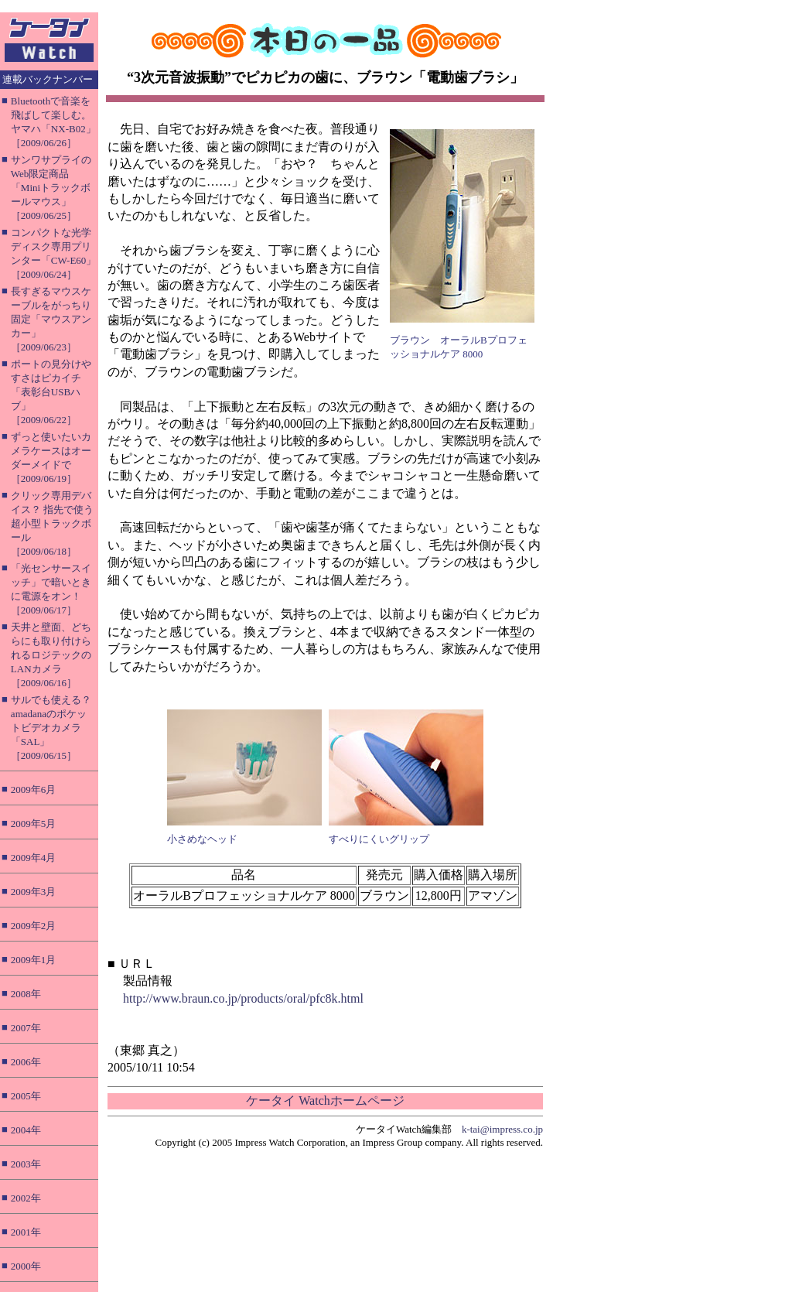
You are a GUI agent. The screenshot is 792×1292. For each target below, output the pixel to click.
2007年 (26, 1028)
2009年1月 (33, 960)
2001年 (26, 1232)
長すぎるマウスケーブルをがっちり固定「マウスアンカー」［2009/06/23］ (51, 319)
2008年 (26, 994)
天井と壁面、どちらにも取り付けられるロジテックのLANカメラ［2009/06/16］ (51, 655)
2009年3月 (33, 891)
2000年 (26, 1266)
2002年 (26, 1198)
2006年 (26, 1062)
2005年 (26, 1096)
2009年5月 (33, 823)
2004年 (26, 1130)
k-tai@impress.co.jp (502, 1129)
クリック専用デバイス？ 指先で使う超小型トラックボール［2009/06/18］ (52, 523)
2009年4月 (33, 857)
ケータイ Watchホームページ (325, 1100)
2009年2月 (33, 925)
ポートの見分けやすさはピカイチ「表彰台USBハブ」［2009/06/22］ (51, 392)
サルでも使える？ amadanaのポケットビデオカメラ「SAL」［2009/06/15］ (51, 727)
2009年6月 (33, 789)
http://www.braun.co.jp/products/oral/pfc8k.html (243, 998)
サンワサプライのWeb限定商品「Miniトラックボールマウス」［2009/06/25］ (51, 187)
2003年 (26, 1164)
